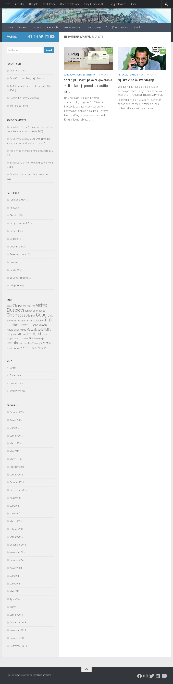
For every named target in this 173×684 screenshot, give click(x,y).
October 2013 (16, 638)
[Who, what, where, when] (47, 37)
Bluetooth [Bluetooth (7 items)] (15, 310)
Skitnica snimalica (19, 277)
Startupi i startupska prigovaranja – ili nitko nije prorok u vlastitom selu (88, 85)
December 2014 (18, 544)
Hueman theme (44, 675)
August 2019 (16, 420)
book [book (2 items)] (35, 310)
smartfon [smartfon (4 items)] (13, 343)
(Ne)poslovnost (118, 4)
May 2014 (14, 591)
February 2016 (17, 466)
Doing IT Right (137, 74)
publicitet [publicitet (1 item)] (25, 339)
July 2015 (14, 505)
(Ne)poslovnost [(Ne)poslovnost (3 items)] (22, 305)
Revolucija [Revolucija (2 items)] (38, 338)
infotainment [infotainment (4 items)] (20, 325)
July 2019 (14, 427)
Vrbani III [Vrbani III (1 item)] (10, 348)
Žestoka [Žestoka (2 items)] (42, 348)
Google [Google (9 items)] (43, 315)
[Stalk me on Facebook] (30, 37)
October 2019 (16, 412)
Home (7, 4)
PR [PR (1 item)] (20, 339)
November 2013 (18, 630)
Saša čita (14, 270)
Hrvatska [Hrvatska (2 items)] (22, 320)
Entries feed (16, 375)
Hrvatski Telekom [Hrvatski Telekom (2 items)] (36, 320)
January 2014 (16, 614)
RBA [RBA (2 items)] (31, 338)
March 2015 (15, 521)
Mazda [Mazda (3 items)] (31, 329)
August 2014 (16, 568)
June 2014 (15, 583)
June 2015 (15, 513)
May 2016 (14, 451)
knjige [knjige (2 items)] (23, 329)
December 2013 (18, 622)
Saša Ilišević (16, 127)
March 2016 (15, 459)
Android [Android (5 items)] (42, 305)
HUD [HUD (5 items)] (48, 320)
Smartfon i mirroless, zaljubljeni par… (28, 78)
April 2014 (15, 599)
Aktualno (19, 4)
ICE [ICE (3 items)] (9, 325)
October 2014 (16, 560)
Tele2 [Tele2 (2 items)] (31, 343)
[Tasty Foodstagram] (36, 37)
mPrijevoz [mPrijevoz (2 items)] (12, 334)
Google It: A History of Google (25, 98)
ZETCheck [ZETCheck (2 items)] (32, 348)
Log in (13, 367)
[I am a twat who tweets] (41, 37)
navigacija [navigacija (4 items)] (36, 334)
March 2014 (15, 607)
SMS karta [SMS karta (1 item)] (23, 343)
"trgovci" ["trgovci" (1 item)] (10, 306)
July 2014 (14, 575)
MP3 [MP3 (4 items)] (48, 329)
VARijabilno (15, 285)
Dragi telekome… (18, 70)
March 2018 (15, 443)
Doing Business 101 (94, 4)
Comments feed (18, 383)
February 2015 (17, 529)
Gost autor (15, 262)
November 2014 (18, 552)
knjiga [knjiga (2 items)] (16, 329)
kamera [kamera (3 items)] (43, 325)
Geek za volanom (69, 4)
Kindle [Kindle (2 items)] (10, 329)
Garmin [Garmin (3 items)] (31, 315)
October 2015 (16, 482)
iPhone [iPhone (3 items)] (34, 325)
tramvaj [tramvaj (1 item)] (37, 343)
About (134, 4)
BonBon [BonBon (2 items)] (28, 310)
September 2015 (18, 490)
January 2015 (16, 536)
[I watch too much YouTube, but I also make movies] (52, 37)
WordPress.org (18, 391)
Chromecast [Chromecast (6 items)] (17, 315)
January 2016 (16, 474)
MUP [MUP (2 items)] (19, 334)
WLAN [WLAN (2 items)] (17, 348)
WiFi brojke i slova (19, 105)
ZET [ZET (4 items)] (23, 347)
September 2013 (18, 645)
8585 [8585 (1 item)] (33, 306)
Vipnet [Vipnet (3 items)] (44, 343)
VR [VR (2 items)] (49, 343)
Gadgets (33, 4)
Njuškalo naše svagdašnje (136, 80)
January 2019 (16, 435)
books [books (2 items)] (42, 310)
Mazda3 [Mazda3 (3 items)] (40, 329)
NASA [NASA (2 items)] (25, 334)
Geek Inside (49, 4)
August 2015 (16, 498)
